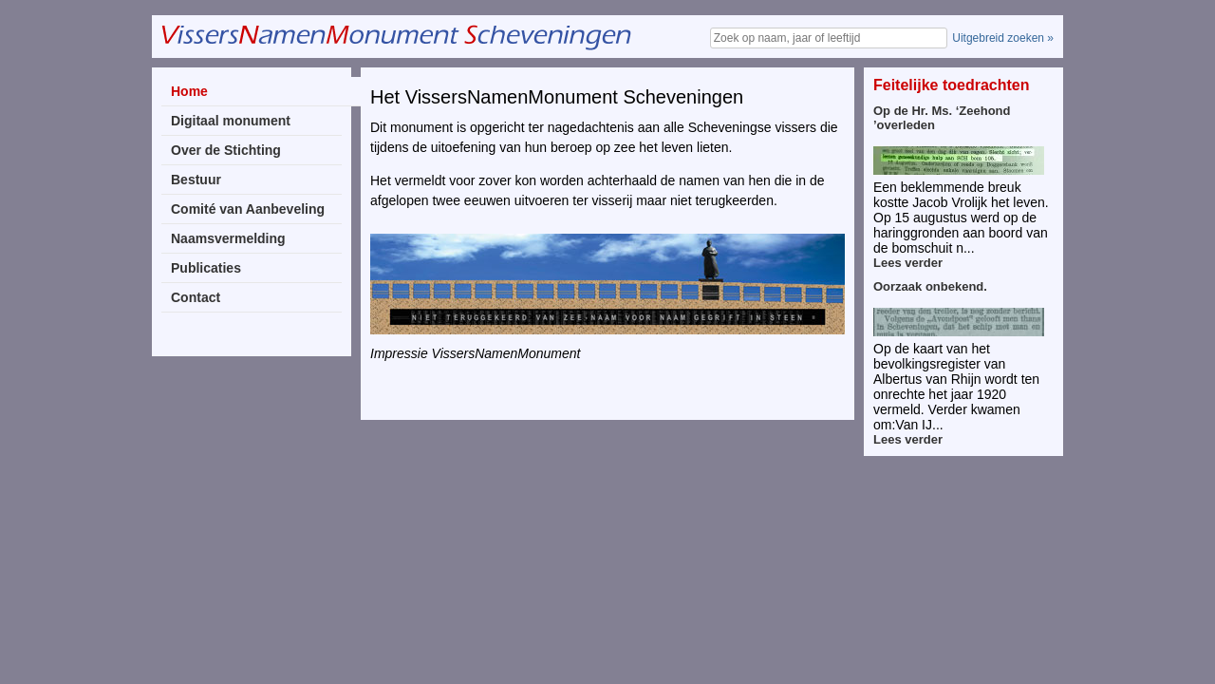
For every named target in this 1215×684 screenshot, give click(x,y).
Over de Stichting (226, 150)
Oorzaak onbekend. (930, 286)
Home (189, 91)
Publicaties (206, 268)
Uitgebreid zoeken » (1003, 38)
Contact (195, 297)
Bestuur (196, 179)
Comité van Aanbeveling (248, 209)
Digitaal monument (230, 120)
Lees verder (908, 263)
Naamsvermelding (228, 238)
